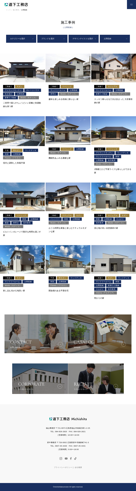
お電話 (110, 4)
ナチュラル (67, 215)
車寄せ (53, 94)
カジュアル (112, 86)
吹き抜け (8, 94)
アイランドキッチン (13, 90)
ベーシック (67, 86)
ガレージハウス (32, 90)
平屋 (7, 150)
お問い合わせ (118, 4)
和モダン (17, 150)
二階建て (8, 86)
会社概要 (78, 467)
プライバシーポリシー (63, 467)
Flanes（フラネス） (13, 158)
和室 (7, 154)
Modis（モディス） (29, 98)
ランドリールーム (57, 90)
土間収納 (20, 94)
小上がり (120, 219)
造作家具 (111, 160)
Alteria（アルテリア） (105, 293)
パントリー (55, 219)
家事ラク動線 (10, 98)
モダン (19, 86)
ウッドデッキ (30, 150)
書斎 (7, 223)
